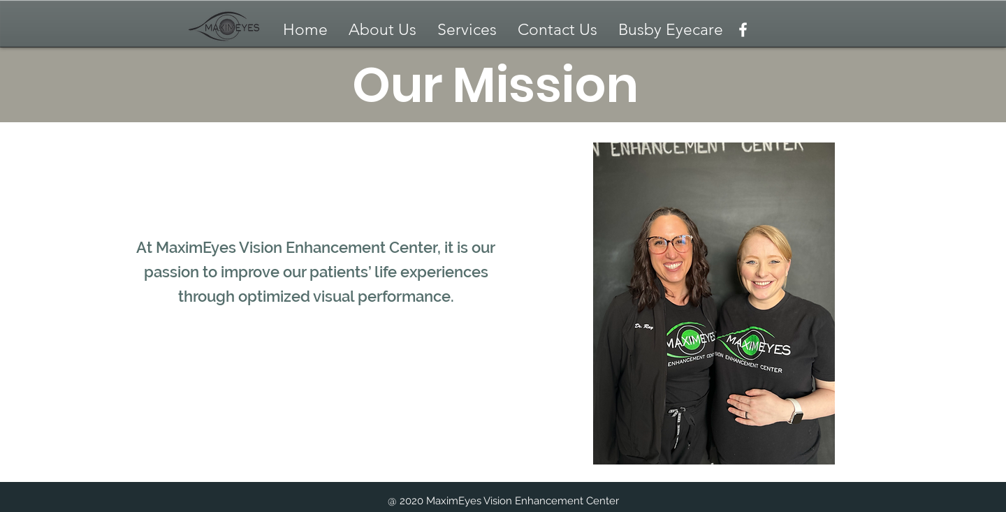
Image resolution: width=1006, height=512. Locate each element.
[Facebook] (743, 29)
